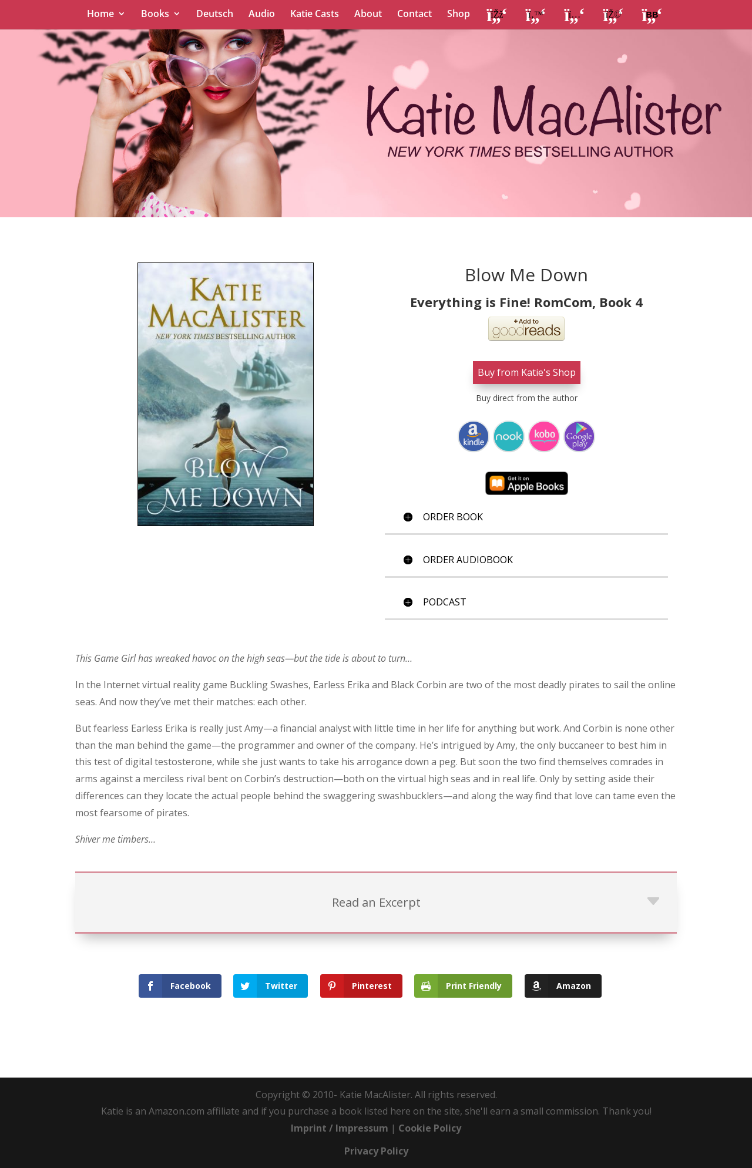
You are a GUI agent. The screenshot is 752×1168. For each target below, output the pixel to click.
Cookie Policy (429, 1127)
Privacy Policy (376, 1150)
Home (100, 14)
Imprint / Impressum (339, 1127)
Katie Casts (314, 14)
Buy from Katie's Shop (527, 372)
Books (155, 14)
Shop (458, 14)
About (368, 14)
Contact (414, 14)
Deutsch (214, 14)
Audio (262, 14)
